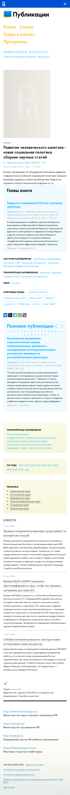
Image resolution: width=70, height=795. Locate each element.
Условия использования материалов (21, 769)
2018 (21, 469)
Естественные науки (20, 494)
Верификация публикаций (15, 51)
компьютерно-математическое (23, 444)
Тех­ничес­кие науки (19, 508)
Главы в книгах (19, 34)
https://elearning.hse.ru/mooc (19, 747)
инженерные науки (37, 441)
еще (27, 469)
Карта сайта (9, 787)
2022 (49, 465)
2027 (21, 465)
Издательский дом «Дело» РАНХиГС (23, 162)
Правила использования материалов (20, 56)
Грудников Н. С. (14, 362)
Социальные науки (19, 504)
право (24, 447)
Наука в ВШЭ (44, 56)
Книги (9, 27)
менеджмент (13, 447)
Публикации (31, 14)
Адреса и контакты (34, 764)
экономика (46, 447)
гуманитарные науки (17, 441)
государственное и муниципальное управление (31, 437)
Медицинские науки (20, 497)
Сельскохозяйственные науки (25, 501)
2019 (15, 469)
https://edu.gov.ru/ (13, 723)
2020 (9, 469)
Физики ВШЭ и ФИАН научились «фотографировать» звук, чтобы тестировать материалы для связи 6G (32, 585)
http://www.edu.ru (13, 735)
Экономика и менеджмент (34, 262)
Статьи (26, 27)
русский (15, 283)
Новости (9, 520)
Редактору (62, 791)
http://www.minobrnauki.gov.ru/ (20, 711)
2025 (32, 465)
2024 (38, 465)
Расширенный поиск (38, 51)
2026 (26, 465)
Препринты (15, 42)
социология (34, 447)
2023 (44, 465)
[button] (8, 331)
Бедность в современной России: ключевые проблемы (35, 205)
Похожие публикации (30, 326)
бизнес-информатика (17, 434)
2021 (55, 465)
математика (45, 444)
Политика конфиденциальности (18, 774)
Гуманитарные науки (20, 491)
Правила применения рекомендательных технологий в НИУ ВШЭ (33, 781)
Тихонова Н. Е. (13, 211)
